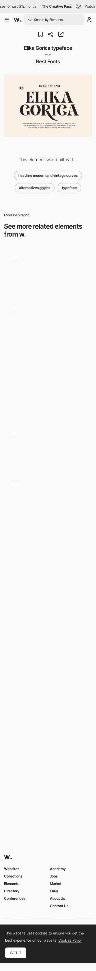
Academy (58, 869)
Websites (11, 869)
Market (55, 883)
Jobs (54, 876)
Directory (11, 891)
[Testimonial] (48, 498)
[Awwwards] (18, 20)
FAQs (54, 891)
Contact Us (59, 906)
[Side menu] (48, 447)
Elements (11, 883)
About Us (57, 898)
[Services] (48, 634)
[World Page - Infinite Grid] (48, 322)
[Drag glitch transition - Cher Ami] (48, 270)
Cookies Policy (70, 940)
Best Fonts (48, 61)
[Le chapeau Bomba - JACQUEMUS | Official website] (48, 384)
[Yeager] (48, 560)
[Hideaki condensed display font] (48, 707)
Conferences (14, 898)
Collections (13, 876)
